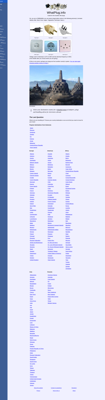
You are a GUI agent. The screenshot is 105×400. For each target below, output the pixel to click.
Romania (34, 238)
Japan (33, 128)
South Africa (71, 251)
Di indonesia (5, 54)
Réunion (34, 130)
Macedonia (35, 221)
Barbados (52, 167)
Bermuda (52, 171)
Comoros (70, 175)
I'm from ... (3, 7)
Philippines (35, 350)
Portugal (34, 236)
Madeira (70, 216)
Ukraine (34, 258)
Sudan (69, 253)
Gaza (33, 299)
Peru (51, 238)
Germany (34, 193)
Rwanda (70, 238)
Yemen (34, 385)
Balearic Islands (36, 162)
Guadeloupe (53, 208)
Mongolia (34, 333)
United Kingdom (36, 260)
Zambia (34, 134)
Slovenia (34, 247)
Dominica (52, 190)
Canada (52, 177)
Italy (33, 208)
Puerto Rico (53, 240)
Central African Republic (38, 145)
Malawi (70, 219)
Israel (33, 309)
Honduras (34, 132)
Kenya (69, 206)
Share (76, 390)
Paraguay (52, 236)
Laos (33, 322)
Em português (6, 37)
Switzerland (35, 253)
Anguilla (52, 154)
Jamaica (52, 219)
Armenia (34, 277)
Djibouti (70, 184)
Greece (34, 197)
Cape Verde (71, 169)
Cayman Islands (54, 180)
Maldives (34, 331)
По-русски (5, 51)
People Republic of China (39, 348)
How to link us (58, 390)
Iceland (34, 201)
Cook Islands (53, 279)
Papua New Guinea (55, 296)
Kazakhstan (35, 210)
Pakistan (34, 346)
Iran (33, 305)
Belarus (34, 164)
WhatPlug (4, 1)
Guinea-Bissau (72, 203)
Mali (69, 221)
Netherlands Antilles (55, 229)
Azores (52, 162)
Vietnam (34, 383)
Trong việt (4, 56)
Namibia (70, 232)
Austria (34, 158)
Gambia (70, 197)
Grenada (52, 206)
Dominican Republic (55, 193)
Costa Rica (53, 186)
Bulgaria (34, 171)
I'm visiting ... (4, 9)
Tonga (51, 301)
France (34, 190)
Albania (34, 154)
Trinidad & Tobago (55, 251)
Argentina (52, 158)
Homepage (4, 4)
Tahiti (51, 299)
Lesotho (70, 208)
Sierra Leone (71, 247)
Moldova (34, 225)
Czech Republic (36, 180)
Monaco (34, 227)
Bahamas (34, 143)
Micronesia (53, 288)
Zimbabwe (70, 268)
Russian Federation (37, 240)
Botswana (70, 160)
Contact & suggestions (58, 388)
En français (5, 40)
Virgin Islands (35, 147)
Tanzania (70, 258)
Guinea (70, 201)
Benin (69, 158)
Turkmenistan (35, 376)
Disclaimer (76, 388)
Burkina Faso (71, 162)
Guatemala (53, 210)
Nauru (51, 290)
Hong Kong (35, 301)
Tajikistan (34, 370)
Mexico (52, 223)
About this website (40, 388)
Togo (69, 260)
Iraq (33, 307)
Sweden (34, 251)
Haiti (51, 214)
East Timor (35, 294)
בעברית (4, 67)
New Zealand (53, 294)
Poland (34, 234)
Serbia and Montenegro (38, 242)
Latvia (33, 212)
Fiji (33, 136)
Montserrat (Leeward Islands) (58, 225)
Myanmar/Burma (36, 335)
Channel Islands (36, 175)
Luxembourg (35, 219)
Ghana (70, 199)
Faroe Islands (35, 186)
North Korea (35, 340)
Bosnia (34, 169)
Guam (51, 283)
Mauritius (70, 225)
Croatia (34, 177)
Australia (52, 277)
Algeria (70, 154)
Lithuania (34, 216)
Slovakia (34, 245)
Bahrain (34, 281)
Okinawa (34, 342)
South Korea (35, 361)
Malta (33, 223)
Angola (70, 156)
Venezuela (53, 258)
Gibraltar (34, 195)
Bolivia (52, 173)
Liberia (70, 210)
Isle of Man (35, 206)
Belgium (34, 167)
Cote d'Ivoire (71, 182)
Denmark (34, 182)
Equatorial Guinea (73, 188)
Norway (34, 232)
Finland (34, 188)
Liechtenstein (35, 214)
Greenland (53, 203)
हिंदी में (3, 45)
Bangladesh (35, 283)
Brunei (34, 288)
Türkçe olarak (5, 59)
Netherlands (35, 229)
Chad (69, 173)
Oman (33, 344)
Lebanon (34, 324)
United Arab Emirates (38, 379)
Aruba (33, 141)
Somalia (70, 249)
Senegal (70, 242)
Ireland (34, 203)
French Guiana (54, 201)
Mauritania (71, 223)
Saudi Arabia (35, 357)
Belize (51, 169)
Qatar (33, 353)
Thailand (34, 372)
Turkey (34, 255)
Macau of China (36, 327)
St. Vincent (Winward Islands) (58, 247)
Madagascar (71, 214)
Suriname (52, 249)
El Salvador (53, 197)
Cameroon (71, 167)
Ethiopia (70, 193)
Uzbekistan (35, 381)
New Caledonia (54, 292)
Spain (33, 249)
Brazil (51, 175)
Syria (33, 366)
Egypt (69, 186)
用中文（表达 (5, 43)
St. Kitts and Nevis (55, 242)
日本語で (4, 48)
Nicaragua (53, 232)
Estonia (34, 139)
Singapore (35, 359)
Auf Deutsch (4, 31)
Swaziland (70, 255)
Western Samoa (54, 303)
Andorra (34, 156)
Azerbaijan (35, 160)
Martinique (53, 221)
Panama (52, 234)
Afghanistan (35, 275)
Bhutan (34, 286)
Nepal (33, 338)
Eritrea (69, 190)
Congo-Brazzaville (73, 177)
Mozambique (71, 229)
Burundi (70, 164)
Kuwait (34, 318)
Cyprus (34, 292)
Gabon (70, 195)
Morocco (70, 227)
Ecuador (52, 195)
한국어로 (4, 62)
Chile (51, 182)
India (33, 303)
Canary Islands (36, 173)
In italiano (4, 29)
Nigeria (70, 236)
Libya (69, 212)
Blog (2, 14)
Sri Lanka (34, 363)
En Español (4, 26)
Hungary (34, 199)
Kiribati (52, 286)
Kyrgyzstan (35, 320)
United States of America (56, 253)
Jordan (34, 314)
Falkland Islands (54, 199)
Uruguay (52, 255)
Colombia (52, 184)
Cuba (51, 188)
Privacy (40, 390)
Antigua (52, 156)
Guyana (52, 212)
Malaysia (34, 329)
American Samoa (54, 275)
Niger (69, 234)
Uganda (70, 264)
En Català (3, 34)
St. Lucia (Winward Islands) (57, 245)
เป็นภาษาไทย (5, 65)
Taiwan (34, 368)
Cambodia (35, 290)
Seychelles (71, 245)
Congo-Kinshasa (72, 180)
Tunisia (70, 262)
